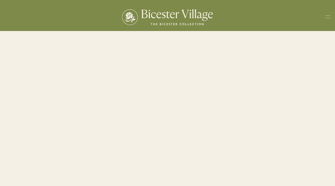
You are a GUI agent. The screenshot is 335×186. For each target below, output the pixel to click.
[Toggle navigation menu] (328, 17)
